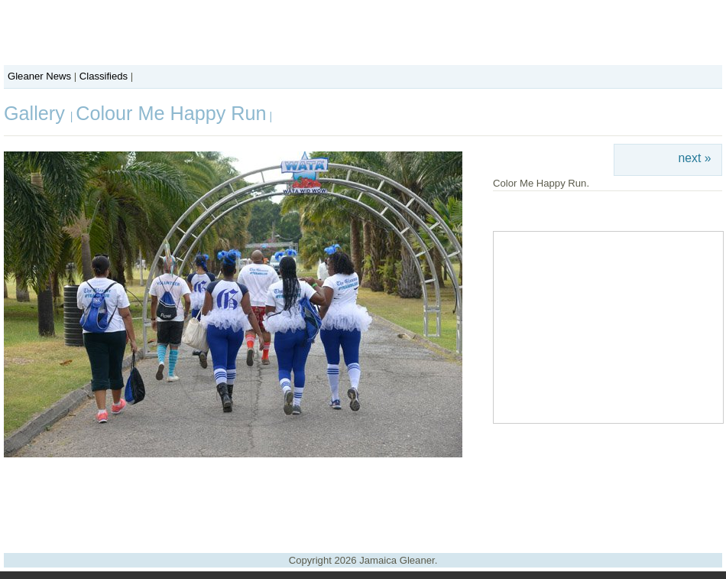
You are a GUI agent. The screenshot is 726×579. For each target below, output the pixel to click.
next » (695, 157)
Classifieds (103, 76)
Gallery (37, 113)
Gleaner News (39, 76)
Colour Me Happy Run (171, 113)
